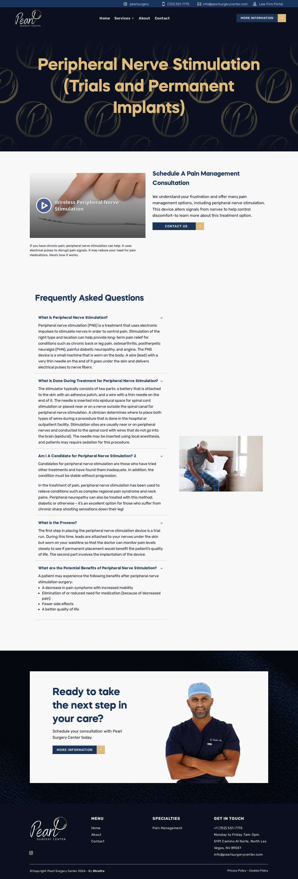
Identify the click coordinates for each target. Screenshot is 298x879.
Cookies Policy (258, 870)
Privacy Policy (236, 870)
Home (105, 18)
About (144, 18)
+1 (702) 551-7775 (229, 828)
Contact (162, 18)
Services (122, 18)
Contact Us (176, 226)
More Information (257, 18)
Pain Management (167, 828)
